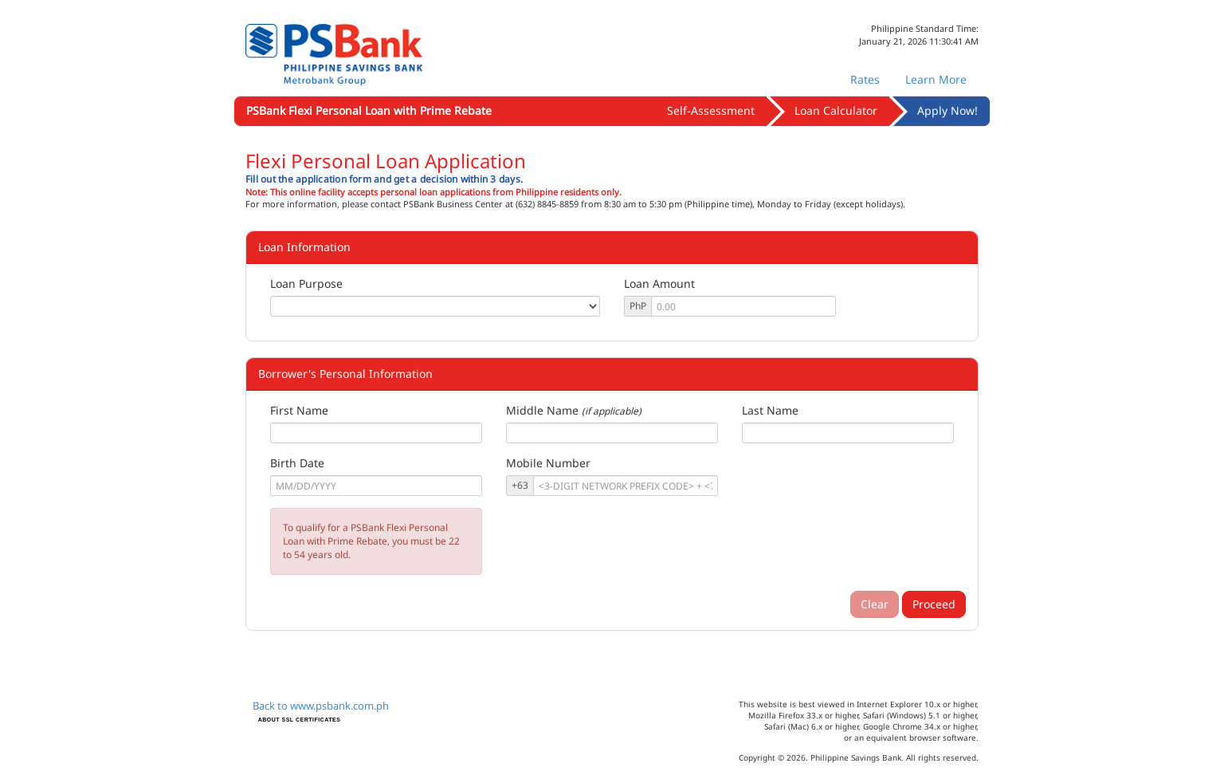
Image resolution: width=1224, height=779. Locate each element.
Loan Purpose (306, 283)
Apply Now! (947, 110)
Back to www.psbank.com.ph (321, 705)
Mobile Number (548, 462)
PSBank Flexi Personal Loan (369, 110)
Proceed (933, 604)
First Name (299, 410)
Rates (865, 79)
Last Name (770, 410)
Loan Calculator (835, 110)
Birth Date (297, 462)
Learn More (936, 79)
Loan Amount (659, 283)
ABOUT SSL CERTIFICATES (299, 719)
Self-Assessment (711, 110)
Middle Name (542, 410)
